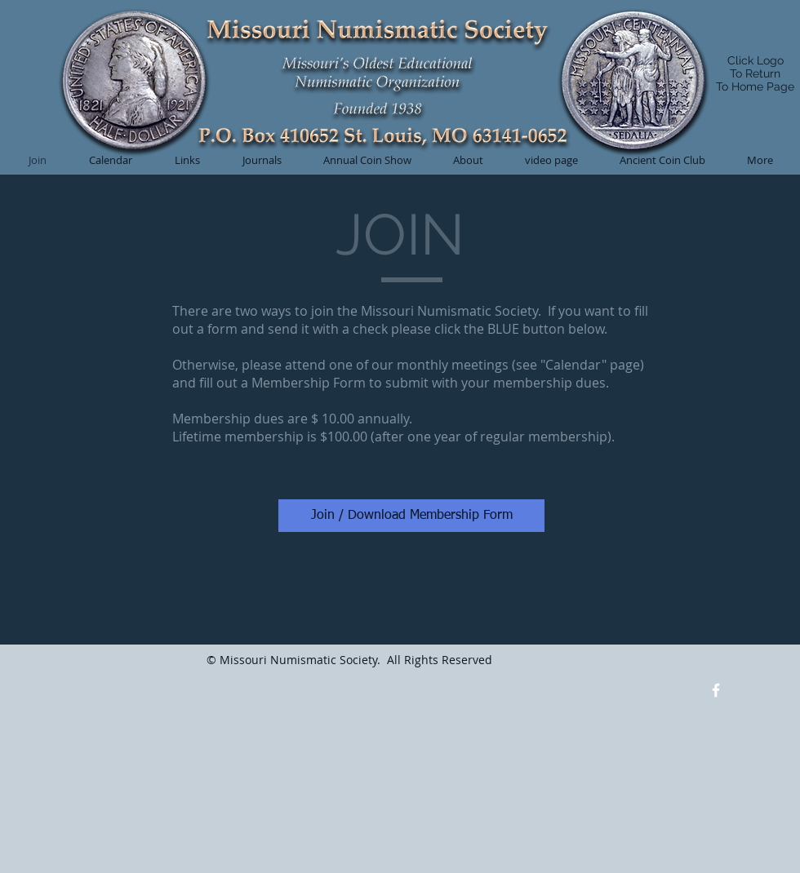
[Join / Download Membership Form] (411, 515)
